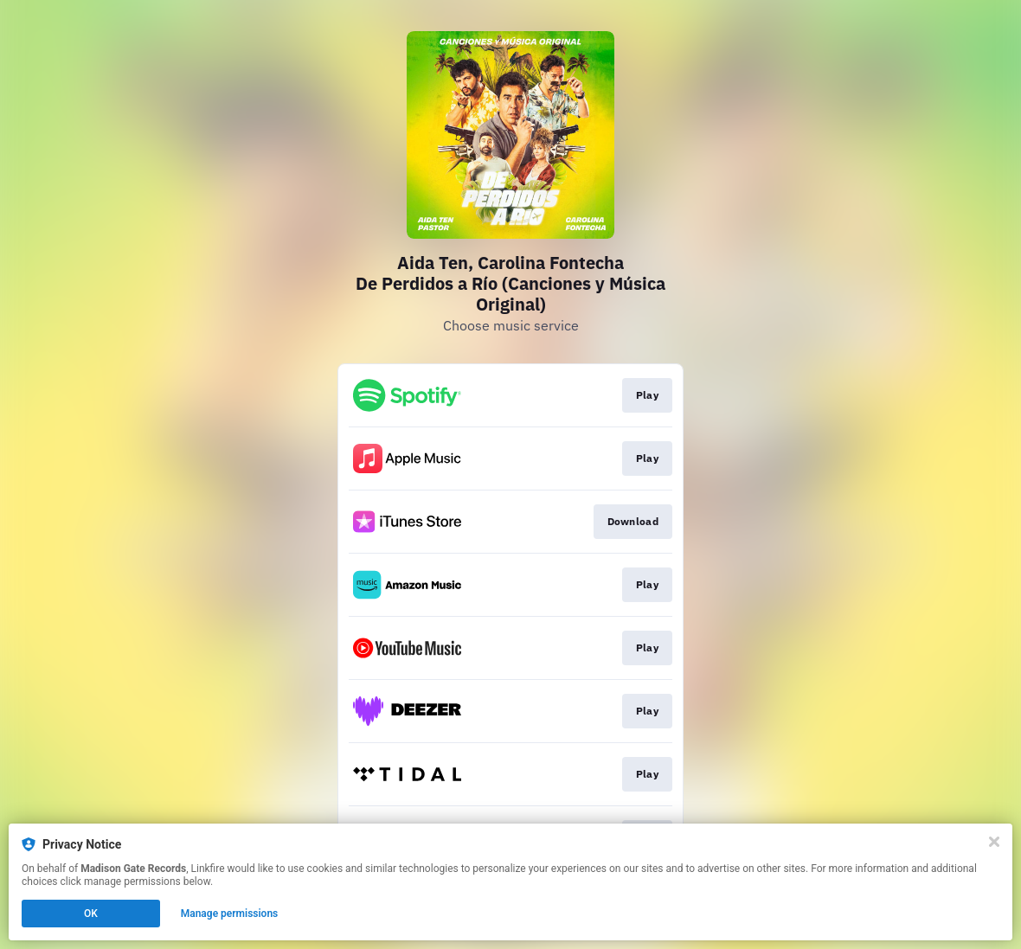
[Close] (994, 842)
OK (91, 913)
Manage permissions (230, 913)
